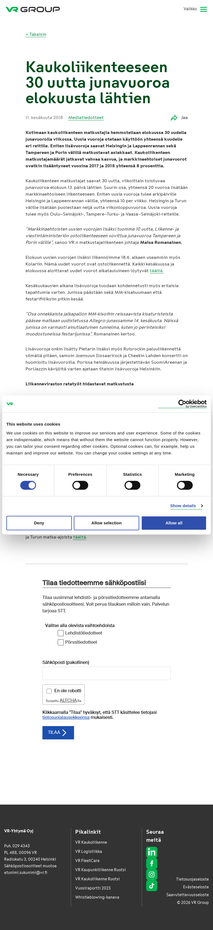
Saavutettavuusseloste (187, 895)
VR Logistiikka (88, 851)
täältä (79, 537)
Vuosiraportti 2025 (93, 888)
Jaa (179, 117)
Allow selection (106, 522)
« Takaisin (36, 34)
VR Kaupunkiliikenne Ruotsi (100, 870)
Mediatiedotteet (86, 117)
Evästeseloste (196, 887)
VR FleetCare (87, 860)
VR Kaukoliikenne (91, 842)
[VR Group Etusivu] (33, 9)
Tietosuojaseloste (192, 879)
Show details (183, 505)
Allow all (174, 522)
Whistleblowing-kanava (97, 897)
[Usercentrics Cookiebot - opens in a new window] (182, 404)
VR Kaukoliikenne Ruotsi (97, 879)
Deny (39, 522)
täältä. (157, 270)
